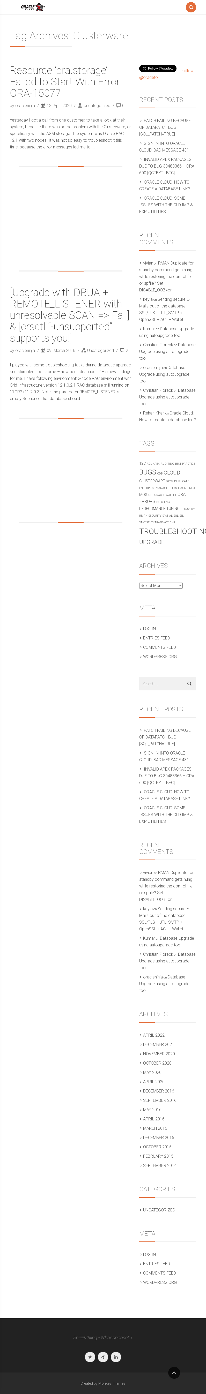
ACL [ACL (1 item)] (149, 463)
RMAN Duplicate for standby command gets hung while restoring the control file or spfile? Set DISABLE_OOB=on (166, 276)
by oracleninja (23, 105)
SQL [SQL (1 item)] (176, 515)
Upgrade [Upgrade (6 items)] (151, 542)
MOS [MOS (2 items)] (143, 495)
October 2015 (157, 1146)
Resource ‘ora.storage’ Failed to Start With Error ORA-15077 (65, 81)
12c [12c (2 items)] (142, 463)
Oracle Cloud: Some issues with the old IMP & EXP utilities (166, 205)
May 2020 (152, 1072)
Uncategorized (97, 105)
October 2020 (157, 1063)
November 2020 (159, 1053)
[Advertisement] (70, 219)
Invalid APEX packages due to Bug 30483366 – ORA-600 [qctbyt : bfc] (167, 166)
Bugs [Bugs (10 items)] (147, 472)
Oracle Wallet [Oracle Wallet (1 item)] (165, 495)
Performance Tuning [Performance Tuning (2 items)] (159, 509)
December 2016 (158, 1091)
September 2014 (159, 1165)
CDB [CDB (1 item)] (160, 473)
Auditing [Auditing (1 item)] (167, 463)
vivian (148, 263)
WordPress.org (160, 656)
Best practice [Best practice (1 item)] (185, 463)
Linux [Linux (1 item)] (191, 488)
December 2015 (158, 1137)
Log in (149, 628)
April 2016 (154, 1119)
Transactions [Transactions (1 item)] (164, 522)
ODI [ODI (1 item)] (150, 495)
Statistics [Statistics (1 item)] (146, 522)
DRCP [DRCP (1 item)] (169, 481)
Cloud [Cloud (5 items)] (172, 473)
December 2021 (158, 1044)
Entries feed (156, 638)
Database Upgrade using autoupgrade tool (167, 351)
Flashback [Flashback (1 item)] (178, 488)
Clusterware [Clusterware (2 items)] (152, 481)
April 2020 (154, 1081)
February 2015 (158, 1156)
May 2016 (152, 1109)
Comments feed (159, 647)
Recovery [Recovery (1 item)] (188, 509)
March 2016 (155, 1128)
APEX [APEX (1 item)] (156, 463)
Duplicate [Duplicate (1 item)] (181, 481)
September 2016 (159, 1100)
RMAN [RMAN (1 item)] (143, 515)
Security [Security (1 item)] (155, 515)
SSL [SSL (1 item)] (182, 515)
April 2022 (154, 1035)
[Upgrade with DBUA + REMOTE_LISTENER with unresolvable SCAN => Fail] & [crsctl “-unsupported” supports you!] (69, 315)
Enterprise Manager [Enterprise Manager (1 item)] (154, 488)
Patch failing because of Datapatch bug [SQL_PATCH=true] (165, 127)
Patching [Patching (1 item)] (163, 502)
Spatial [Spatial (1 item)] (168, 515)
